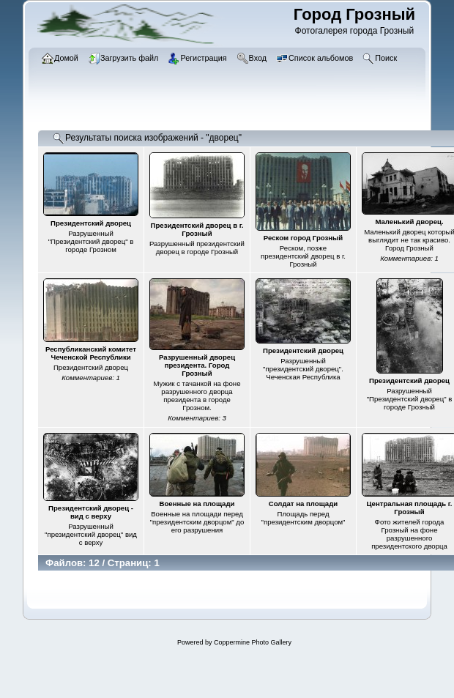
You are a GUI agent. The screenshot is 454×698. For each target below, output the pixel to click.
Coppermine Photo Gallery (252, 642)
